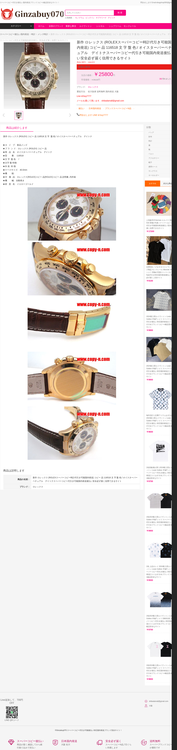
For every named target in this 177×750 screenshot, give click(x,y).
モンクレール (130, 26)
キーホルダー (154, 175)
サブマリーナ (101, 18)
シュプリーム (115, 26)
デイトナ (111, 18)
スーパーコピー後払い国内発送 (15, 34)
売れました (165, 79)
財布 (150, 137)
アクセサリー (154, 158)
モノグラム (79, 18)
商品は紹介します (16, 127)
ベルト (151, 154)
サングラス (153, 171)
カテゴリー (21, 26)
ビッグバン (90, 18)
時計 (33, 34)
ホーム (41, 26)
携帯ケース (153, 167)
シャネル (100, 26)
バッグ (151, 132)
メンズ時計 (43, 34)
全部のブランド (56, 26)
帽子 (150, 162)
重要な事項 (71, 26)
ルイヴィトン (85, 26)
